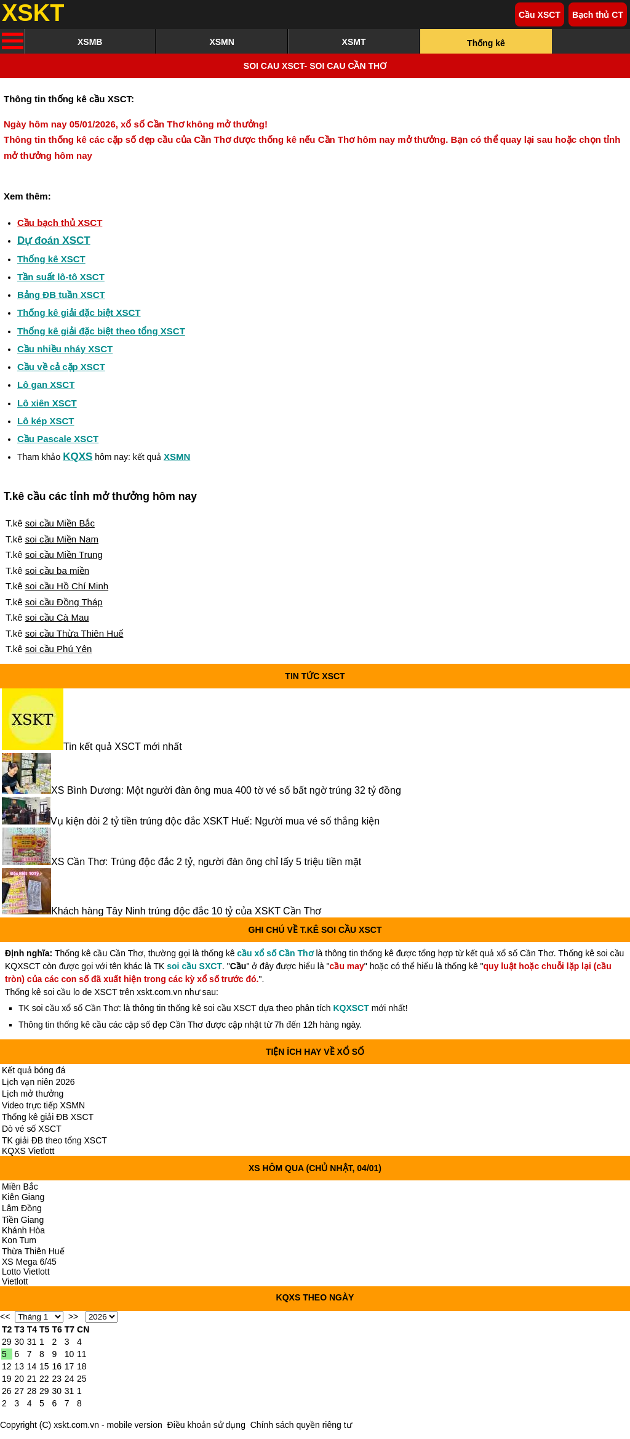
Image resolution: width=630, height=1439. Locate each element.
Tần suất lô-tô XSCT (61, 277)
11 (82, 1354)
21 (32, 1379)
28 (32, 1391)
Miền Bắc (20, 1186)
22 (44, 1379)
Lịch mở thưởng (32, 1093)
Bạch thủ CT (597, 15)
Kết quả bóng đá (33, 1070)
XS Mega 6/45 (29, 1262)
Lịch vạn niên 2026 (38, 1082)
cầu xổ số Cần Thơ (275, 953)
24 (69, 1379)
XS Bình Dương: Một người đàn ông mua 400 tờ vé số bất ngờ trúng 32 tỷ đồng (226, 790)
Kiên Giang (23, 1197)
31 (32, 1342)
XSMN (221, 42)
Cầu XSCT (539, 15)
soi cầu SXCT (194, 966)
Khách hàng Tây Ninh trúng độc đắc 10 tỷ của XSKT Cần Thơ (186, 911)
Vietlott (15, 1281)
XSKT (33, 13)
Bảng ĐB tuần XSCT (61, 294)
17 (69, 1366)
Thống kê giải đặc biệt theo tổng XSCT (101, 331)
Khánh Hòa (23, 1230)
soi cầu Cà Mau (57, 617)
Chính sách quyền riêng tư (301, 1425)
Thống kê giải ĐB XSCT (48, 1117)
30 (19, 1342)
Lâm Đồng (22, 1208)
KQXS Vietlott (28, 1151)
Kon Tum (19, 1240)
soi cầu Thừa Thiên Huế (74, 633)
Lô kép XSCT (45, 421)
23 (57, 1379)
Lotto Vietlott (26, 1271)
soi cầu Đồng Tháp (64, 602)
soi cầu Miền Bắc (60, 523)
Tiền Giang (23, 1220)
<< (5, 1316)
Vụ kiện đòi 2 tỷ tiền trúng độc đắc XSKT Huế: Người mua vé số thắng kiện (215, 821)
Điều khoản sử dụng (206, 1425)
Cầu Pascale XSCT (57, 438)
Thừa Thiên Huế (33, 1251)
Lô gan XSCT (45, 384)
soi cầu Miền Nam (61, 539)
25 (82, 1379)
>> (73, 1316)
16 (57, 1366)
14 (32, 1366)
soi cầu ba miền (57, 570)
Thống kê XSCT (51, 259)
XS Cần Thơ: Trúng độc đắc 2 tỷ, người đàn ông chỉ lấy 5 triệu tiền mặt (206, 862)
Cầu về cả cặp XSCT (61, 366)
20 (19, 1379)
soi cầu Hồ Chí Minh (66, 586)
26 (7, 1391)
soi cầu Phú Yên (58, 648)
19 (7, 1379)
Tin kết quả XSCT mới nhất (122, 746)
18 (82, 1366)
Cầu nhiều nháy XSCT (65, 349)
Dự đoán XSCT (53, 240)
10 (69, 1354)
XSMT (354, 42)
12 (7, 1366)
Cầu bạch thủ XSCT (59, 222)
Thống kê (486, 43)
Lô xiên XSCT (47, 403)
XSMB (90, 42)
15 (44, 1366)
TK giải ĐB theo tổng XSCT (54, 1140)
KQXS (77, 456)
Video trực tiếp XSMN (43, 1105)
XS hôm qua (276, 1168)
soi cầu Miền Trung (64, 554)
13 (19, 1366)
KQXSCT (351, 1008)
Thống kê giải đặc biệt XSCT (79, 312)
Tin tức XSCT (315, 676)
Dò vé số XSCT (32, 1129)
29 (7, 1342)
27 (19, 1391)
